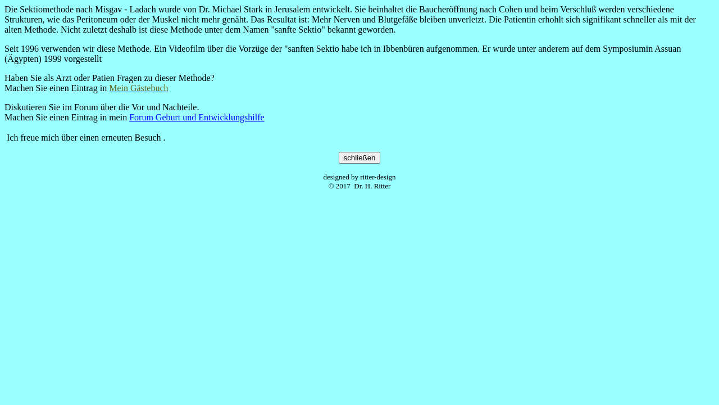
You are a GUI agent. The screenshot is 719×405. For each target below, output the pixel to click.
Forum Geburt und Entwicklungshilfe (196, 117)
